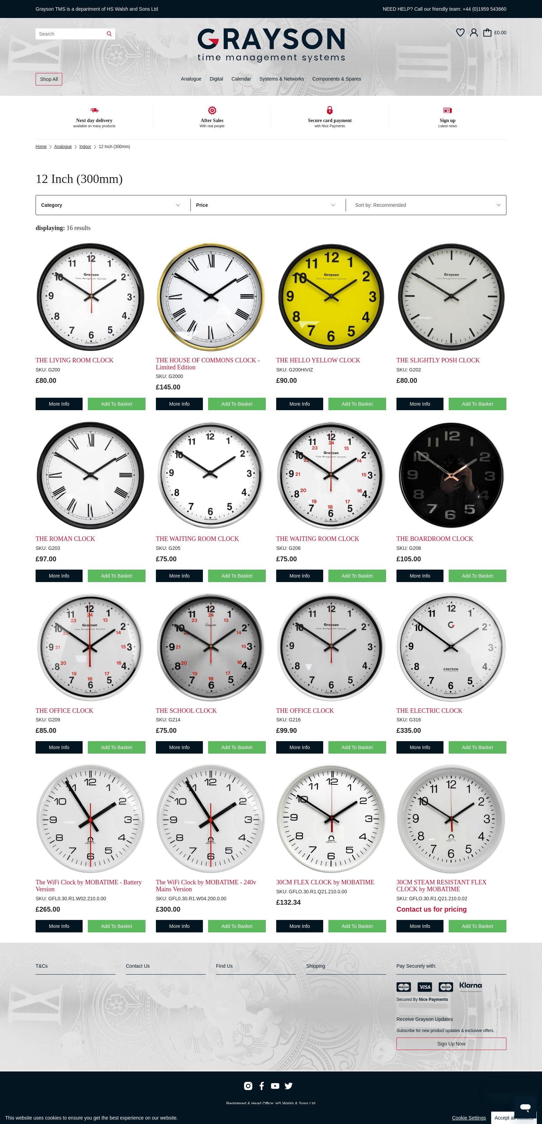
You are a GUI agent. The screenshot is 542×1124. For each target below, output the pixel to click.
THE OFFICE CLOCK (64, 710)
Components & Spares (336, 79)
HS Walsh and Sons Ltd (132, 9)
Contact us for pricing (431, 909)
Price (265, 205)
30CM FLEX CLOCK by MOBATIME (325, 882)
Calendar (241, 79)
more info (59, 404)
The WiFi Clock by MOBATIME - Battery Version (89, 886)
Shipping (315, 966)
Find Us (224, 966)
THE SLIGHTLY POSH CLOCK (438, 360)
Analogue (191, 79)
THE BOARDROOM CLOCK (434, 538)
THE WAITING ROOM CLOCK (197, 538)
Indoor (85, 146)
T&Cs (42, 966)
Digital (216, 79)
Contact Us (138, 966)
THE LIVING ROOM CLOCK (74, 360)
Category (110, 205)
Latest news (447, 126)
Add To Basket (116, 404)
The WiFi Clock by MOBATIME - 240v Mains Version (206, 886)
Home (41, 146)
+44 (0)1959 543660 (485, 9)
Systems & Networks (281, 79)
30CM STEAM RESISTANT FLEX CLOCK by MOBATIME (441, 886)
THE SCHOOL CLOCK (186, 710)
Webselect (138, 1110)
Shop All (49, 79)
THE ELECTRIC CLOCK (429, 710)
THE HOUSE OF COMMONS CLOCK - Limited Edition (208, 364)
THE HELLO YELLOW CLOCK (318, 360)
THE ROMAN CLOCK (65, 538)
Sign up (448, 120)
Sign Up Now (451, 1044)
